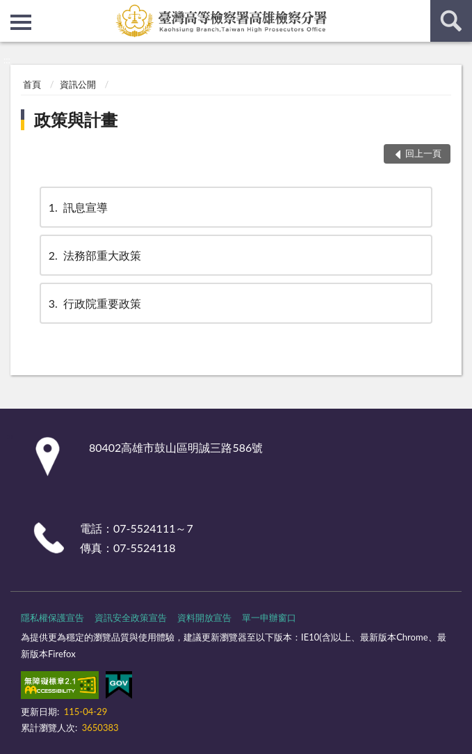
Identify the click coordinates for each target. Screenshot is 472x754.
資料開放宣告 (204, 617)
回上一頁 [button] (423, 153)
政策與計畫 (75, 119)
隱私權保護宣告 (52, 617)
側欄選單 (20, 22)
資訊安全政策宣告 (131, 617)
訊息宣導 (77, 207)
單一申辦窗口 (269, 617)
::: (11, 10)
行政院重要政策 (94, 303)
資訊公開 (78, 84)
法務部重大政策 (94, 255)
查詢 (451, 21)
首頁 (32, 84)
